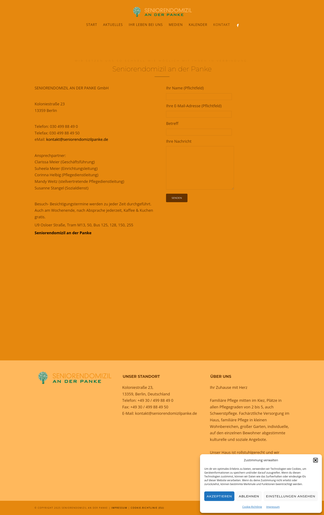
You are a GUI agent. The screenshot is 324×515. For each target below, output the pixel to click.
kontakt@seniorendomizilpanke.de (77, 139)
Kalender (198, 24)
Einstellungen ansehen (290, 496)
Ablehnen (249, 496)
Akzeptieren (219, 496)
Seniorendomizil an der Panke (63, 232)
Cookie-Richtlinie (252, 507)
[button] (315, 460)
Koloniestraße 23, (138, 387)
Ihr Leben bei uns (146, 24)
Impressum (273, 507)
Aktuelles (113, 24)
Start (91, 24)
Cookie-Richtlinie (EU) (147, 507)
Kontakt (221, 24)
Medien (176, 24)
